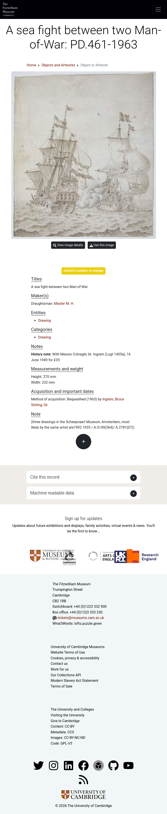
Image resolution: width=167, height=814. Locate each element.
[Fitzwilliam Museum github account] (113, 765)
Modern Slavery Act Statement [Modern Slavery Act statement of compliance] (74, 680)
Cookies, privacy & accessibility (75, 658)
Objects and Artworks (58, 65)
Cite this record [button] (44, 477)
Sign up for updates (83, 518)
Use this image (102, 245)
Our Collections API (66, 675)
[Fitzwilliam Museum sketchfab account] (98, 765)
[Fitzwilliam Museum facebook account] (68, 765)
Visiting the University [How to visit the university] (67, 715)
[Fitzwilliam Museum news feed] (83, 779)
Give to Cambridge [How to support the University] (65, 721)
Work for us (60, 669)
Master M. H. (64, 303)
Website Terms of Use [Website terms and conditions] (68, 652)
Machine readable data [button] (52, 493)
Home (31, 65)
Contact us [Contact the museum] (59, 664)
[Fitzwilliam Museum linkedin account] (83, 765)
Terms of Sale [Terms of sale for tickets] (61, 686)
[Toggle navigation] (158, 9)
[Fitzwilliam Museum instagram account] (53, 765)
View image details (68, 245)
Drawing (44, 320)
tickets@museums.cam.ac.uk (81, 618)
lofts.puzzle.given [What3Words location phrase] (88, 623)
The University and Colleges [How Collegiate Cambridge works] (72, 709)
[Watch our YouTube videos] (128, 765)
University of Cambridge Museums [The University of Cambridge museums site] (78, 647)
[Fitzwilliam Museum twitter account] (39, 765)
